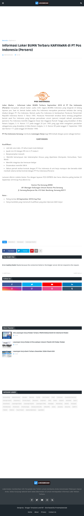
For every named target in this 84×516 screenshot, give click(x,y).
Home (30, 512)
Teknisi (12, 410)
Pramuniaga (25, 407)
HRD (49, 400)
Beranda (5, 40)
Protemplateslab (61, 508)
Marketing (59, 404)
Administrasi (16, 397)
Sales (53, 407)
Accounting (6, 397)
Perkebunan (6, 407)
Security (67, 407)
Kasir (75, 400)
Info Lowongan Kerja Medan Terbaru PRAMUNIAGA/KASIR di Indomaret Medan (40, 333)
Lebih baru (6, 273)
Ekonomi (35, 400)
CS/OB (38, 397)
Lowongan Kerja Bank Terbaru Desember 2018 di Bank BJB (34, 351)
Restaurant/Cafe (37, 407)
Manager (51, 404)
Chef (53, 397)
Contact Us (52, 512)
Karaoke (68, 400)
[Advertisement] (42, 24)
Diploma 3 (12, 40)
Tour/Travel (20, 410)
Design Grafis (7, 400)
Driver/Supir (26, 400)
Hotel (55, 400)
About (36, 512)
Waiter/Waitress (31, 410)
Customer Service (70, 397)
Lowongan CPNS (41, 404)
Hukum (61, 400)
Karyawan (20, 242)
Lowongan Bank (16, 404)
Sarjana (60, 407)
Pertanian (16, 407)
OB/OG (67, 404)
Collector (60, 397)
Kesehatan (6, 404)
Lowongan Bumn (31, 242)
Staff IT (75, 407)
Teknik (5, 410)
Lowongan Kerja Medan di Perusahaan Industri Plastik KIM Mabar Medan (39, 342)
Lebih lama (77, 273)
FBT (42, 508)
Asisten (25, 397)
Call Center (45, 397)
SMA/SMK (47, 407)
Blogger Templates (31, 508)
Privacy (43, 512)
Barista (31, 397)
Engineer (43, 400)
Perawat (73, 404)
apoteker (41, 410)
